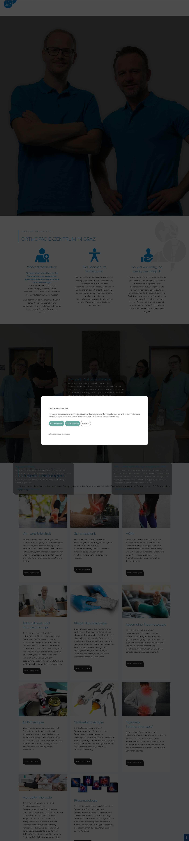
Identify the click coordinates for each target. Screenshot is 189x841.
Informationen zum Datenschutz (59, 434)
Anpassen (85, 423)
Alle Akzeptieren (56, 423)
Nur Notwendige (72, 423)
